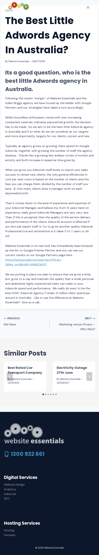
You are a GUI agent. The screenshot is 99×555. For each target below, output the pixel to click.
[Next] (89, 376)
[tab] (43, 394)
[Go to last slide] (10, 376)
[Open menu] (88, 7)
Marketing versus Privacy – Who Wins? (73, 323)
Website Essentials (18, 61)
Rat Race (25, 321)
